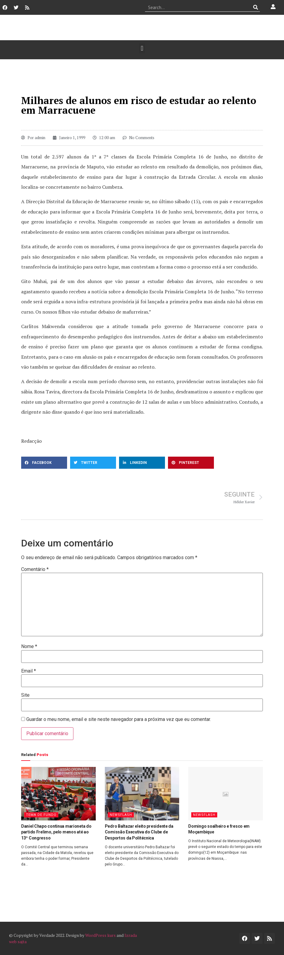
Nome (29, 646)
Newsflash (121, 815)
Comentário (35, 569)
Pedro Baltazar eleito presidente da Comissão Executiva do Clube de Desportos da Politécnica (139, 832)
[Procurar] (255, 7)
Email (28, 671)
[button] (142, 48)
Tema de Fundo (41, 815)
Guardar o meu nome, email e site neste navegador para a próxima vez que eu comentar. (118, 719)
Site (25, 695)
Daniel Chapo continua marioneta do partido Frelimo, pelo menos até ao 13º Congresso (56, 832)
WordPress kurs (100, 935)
